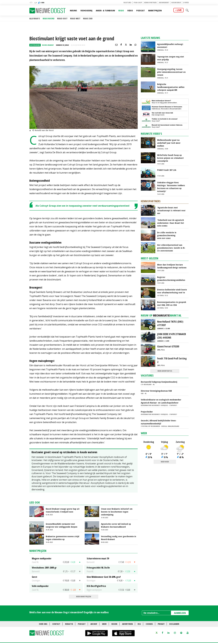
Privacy (161, 624)
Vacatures (127, 2)
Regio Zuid (87, 18)
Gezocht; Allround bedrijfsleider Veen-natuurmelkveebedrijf (158, 422)
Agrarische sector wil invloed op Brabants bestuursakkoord (116, 525)
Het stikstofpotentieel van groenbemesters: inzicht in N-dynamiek (171, 246)
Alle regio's (34, 18)
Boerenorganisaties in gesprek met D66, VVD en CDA (171, 303)
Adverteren (127, 624)
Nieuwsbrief (176, 2)
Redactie (69, 624)
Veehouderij (86, 10)
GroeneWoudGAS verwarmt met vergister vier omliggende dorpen (61, 525)
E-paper (186, 2)
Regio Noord (48, 18)
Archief (93, 624)
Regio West (75, 18)
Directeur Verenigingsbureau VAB (156, 390)
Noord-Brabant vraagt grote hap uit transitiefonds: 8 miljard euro (62, 510)
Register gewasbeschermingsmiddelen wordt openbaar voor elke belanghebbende (171, 278)
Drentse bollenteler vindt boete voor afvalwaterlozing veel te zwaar (172, 291)
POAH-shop (138, 2)
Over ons (43, 624)
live (179, 10)
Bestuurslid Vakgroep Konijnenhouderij (159, 381)
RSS (139, 624)
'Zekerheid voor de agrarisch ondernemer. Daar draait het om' (170, 221)
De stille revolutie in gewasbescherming (166, 234)
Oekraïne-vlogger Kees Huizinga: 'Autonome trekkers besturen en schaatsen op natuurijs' (171, 187)
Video (130, 10)
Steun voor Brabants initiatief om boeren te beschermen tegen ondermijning (116, 511)
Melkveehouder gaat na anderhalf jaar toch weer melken (168, 142)
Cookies (149, 624)
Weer (144, 433)
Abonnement (164, 2)
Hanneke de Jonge (62, 45)
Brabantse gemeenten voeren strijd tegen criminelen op (62, 538)
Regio (121, 10)
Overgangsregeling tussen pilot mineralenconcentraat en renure (171, 72)
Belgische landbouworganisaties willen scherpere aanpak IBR (170, 87)
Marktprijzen (155, 10)
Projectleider (147, 411)
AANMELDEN (180, 613)
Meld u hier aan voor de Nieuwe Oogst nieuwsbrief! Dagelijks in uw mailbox (69, 612)
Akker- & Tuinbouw (105, 10)
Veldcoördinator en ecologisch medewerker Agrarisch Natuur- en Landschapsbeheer (161, 401)
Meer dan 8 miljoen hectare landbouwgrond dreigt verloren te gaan (171, 266)
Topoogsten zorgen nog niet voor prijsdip (170, 58)
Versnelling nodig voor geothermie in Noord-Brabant (118, 538)
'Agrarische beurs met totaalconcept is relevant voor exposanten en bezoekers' (171, 209)
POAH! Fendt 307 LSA (166, 169)
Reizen (114, 624)
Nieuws (73, 10)
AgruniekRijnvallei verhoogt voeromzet (170, 45)
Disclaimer (174, 624)
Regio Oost (62, 18)
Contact (56, 624)
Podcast (140, 10)
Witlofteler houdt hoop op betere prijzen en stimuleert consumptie (170, 158)
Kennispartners (150, 2)
